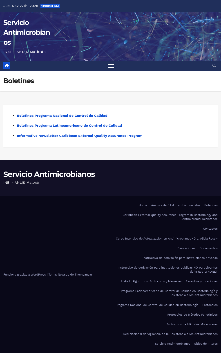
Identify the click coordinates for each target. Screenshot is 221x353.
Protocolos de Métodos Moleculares (192, 324)
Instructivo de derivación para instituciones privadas (180, 258)
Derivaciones (186, 248)
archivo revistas (189, 205)
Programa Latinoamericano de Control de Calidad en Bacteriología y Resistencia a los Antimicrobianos (169, 293)
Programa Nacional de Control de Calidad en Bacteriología (157, 305)
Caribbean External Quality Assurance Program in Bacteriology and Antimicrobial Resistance (170, 217)
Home (143, 205)
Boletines (211, 205)
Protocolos (210, 305)
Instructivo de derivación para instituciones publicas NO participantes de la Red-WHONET (168, 269)
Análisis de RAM (162, 205)
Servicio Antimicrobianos (26, 32)
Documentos (209, 248)
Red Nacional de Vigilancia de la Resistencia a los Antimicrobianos (170, 334)
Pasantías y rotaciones (202, 281)
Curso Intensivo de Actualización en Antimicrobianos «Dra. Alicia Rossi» (167, 238)
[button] (214, 65)
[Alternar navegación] (111, 65)
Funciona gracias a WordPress (25, 274)
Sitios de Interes (206, 343)
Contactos (210, 228)
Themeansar (83, 274)
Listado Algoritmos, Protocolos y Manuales (151, 281)
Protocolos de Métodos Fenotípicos (192, 314)
